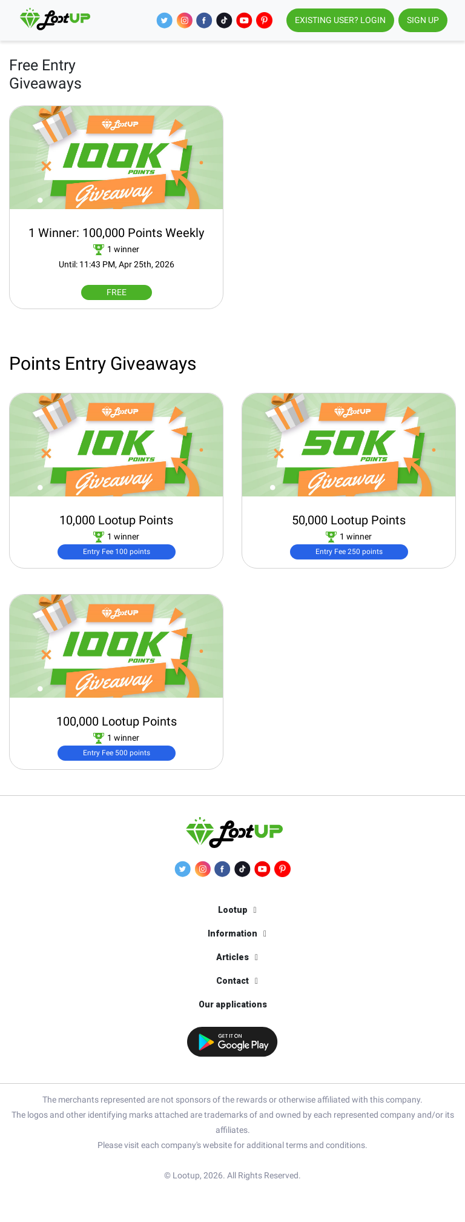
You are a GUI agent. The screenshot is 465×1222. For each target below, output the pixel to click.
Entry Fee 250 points (349, 551)
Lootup (233, 910)
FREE (117, 292)
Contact (232, 981)
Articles (232, 957)
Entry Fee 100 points (116, 551)
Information (232, 933)
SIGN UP (423, 20)
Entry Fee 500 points (116, 753)
